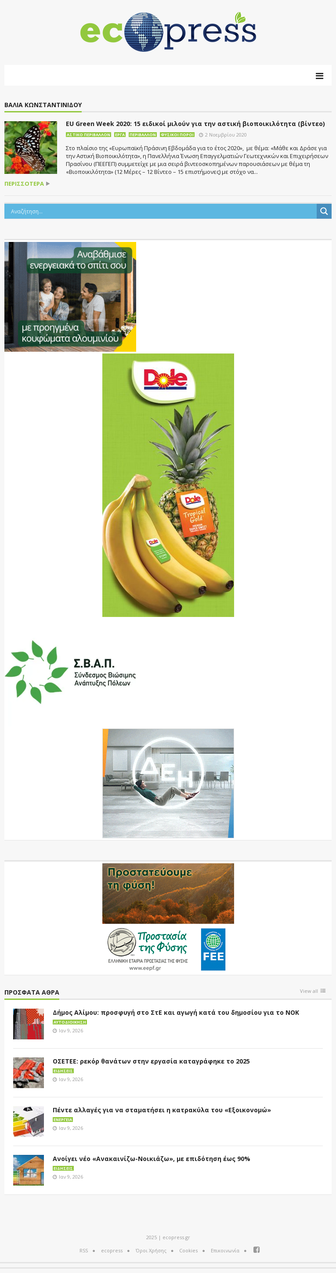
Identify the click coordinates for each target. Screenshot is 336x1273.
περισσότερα (24, 184)
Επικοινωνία (225, 1250)
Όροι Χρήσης (151, 1250)
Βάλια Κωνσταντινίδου (43, 105)
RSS (83, 1250)
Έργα (120, 134)
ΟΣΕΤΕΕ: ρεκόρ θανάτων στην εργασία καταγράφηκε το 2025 (151, 1061)
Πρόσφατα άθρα (31, 992)
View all (309, 991)
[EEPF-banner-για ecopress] (168, 917)
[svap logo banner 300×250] (70, 671)
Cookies (188, 1250)
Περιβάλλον (143, 134)
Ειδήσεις (63, 1070)
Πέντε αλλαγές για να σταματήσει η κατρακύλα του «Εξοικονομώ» (162, 1110)
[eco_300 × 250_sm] (70, 296)
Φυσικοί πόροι (177, 134)
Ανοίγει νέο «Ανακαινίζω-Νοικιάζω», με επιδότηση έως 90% (151, 1158)
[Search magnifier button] (324, 211)
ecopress (112, 1250)
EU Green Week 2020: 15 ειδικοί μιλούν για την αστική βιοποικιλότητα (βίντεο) (195, 123)
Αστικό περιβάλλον (88, 134)
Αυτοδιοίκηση (70, 1022)
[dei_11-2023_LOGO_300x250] (168, 782)
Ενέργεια (63, 1119)
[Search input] (162, 211)
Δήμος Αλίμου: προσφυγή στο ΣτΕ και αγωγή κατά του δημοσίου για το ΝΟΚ (176, 1012)
